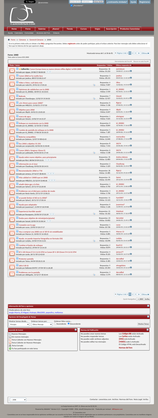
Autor (17, 65)
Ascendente (60, 324)
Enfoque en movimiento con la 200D (34, 123)
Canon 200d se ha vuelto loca (31, 76)
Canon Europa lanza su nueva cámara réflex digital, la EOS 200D (55, 69)
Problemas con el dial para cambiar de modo (37, 191)
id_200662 (29, 92)
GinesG (28, 119)
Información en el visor (28, 164)
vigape (27, 72)
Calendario (19, 33)
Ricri (27, 160)
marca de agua (25, 116)
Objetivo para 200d (27, 110)
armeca (28, 174)
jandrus (28, 78)
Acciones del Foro (43, 33)
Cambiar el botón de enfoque (31, 245)
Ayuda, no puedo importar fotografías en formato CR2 (41, 238)
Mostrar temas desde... (18, 321)
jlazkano (28, 139)
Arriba (147, 299)
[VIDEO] (122, 342)
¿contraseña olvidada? (117, 2)
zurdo (27, 254)
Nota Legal (138, 399)
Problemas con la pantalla (29, 272)
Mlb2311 (28, 105)
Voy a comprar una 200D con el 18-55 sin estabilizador (41, 232)
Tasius (27, 261)
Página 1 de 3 (122, 53)
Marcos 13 (29, 234)
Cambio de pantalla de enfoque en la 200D (36, 130)
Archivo (115, 399)
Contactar (94, 399)
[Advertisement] (83, 373)
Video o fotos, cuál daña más (30, 82)
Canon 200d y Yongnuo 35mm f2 (32, 150)
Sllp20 (27, 112)
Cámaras (22, 40)
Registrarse (144, 2)
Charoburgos (30, 98)
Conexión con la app (27, 225)
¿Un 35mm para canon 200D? (31, 103)
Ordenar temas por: (39, 321)
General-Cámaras (36, 40)
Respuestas (101, 65)
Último (146, 53)
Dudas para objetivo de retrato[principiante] (37, 218)
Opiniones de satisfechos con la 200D (34, 89)
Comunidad (29, 33)
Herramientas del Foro (122, 61)
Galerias (42, 29)
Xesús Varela (30, 193)
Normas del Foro (126, 399)
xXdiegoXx (29, 275)
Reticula (22, 96)
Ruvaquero (29, 214)
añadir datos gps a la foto (29, 184)
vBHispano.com (117, 409)
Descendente (74, 324)
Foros (28, 29)
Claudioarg (29, 166)
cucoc (27, 227)
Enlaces (56, 33)
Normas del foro (125, 348)
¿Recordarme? (77, 5)
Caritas (125, 336)
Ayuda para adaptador (28, 204)
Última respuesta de (124, 65)
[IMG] (121, 339)
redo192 (28, 85)
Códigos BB (126, 334)
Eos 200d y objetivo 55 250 (30, 143)
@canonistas (43, 3)
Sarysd (27, 221)
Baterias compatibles (27, 137)
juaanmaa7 (29, 207)
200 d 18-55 (24, 265)
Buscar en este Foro (140, 61)
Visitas (109, 65)
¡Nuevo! (55, 29)
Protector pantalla (26, 259)
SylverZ (28, 187)
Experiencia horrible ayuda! (30, 211)
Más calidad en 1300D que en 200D (33, 177)
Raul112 (28, 248)
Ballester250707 (31, 268)
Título (11, 65)
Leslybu (28, 241)
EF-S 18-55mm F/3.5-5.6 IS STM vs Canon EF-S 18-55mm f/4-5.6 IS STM (47, 252)
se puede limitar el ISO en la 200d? (33, 198)
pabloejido (29, 153)
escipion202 (29, 146)
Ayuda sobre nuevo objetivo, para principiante (37, 157)
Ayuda (133, 2)
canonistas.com (105, 399)
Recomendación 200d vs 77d (30, 171)
